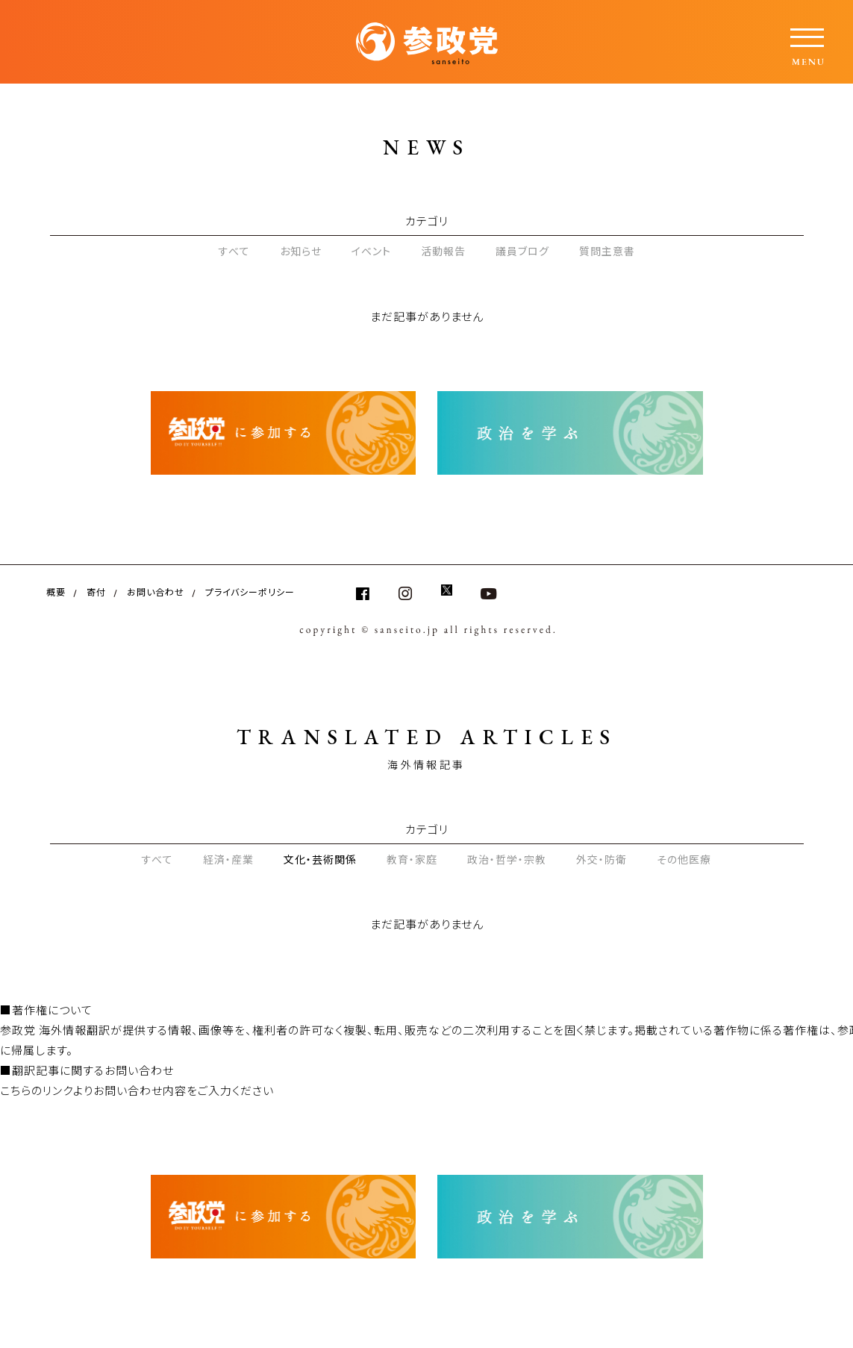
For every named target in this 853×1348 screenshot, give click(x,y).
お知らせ (301, 250)
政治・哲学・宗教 (506, 859)
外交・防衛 (601, 859)
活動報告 (443, 250)
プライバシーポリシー (250, 591)
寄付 (96, 591)
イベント (371, 250)
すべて (234, 250)
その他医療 (684, 859)
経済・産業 (228, 859)
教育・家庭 (412, 859)
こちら (15, 1090)
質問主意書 (607, 250)
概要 (56, 591)
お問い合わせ (155, 591)
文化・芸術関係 (320, 859)
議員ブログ (522, 250)
